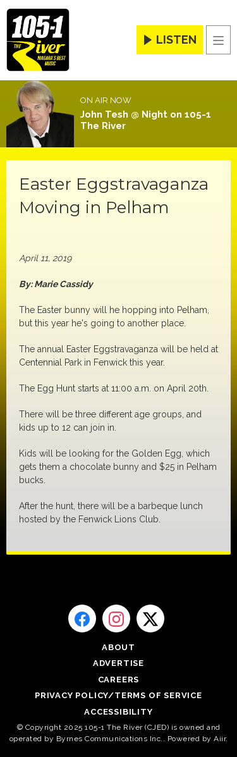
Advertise (118, 663)
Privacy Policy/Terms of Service (118, 695)
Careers (119, 679)
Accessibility (118, 712)
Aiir (220, 738)
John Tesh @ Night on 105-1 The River (145, 120)
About (118, 647)
